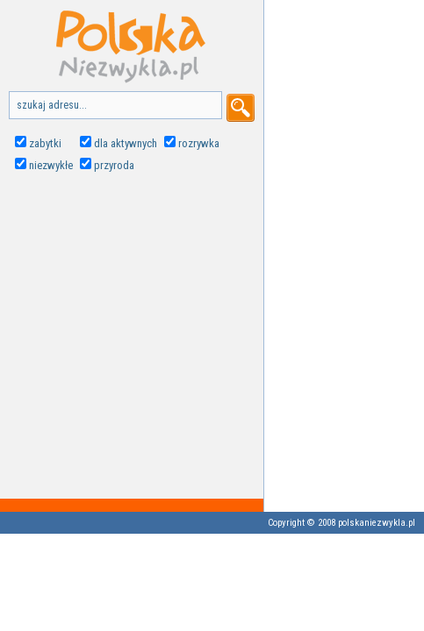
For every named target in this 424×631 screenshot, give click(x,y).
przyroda (114, 165)
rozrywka (198, 143)
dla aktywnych (125, 143)
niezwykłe (51, 165)
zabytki (45, 143)
